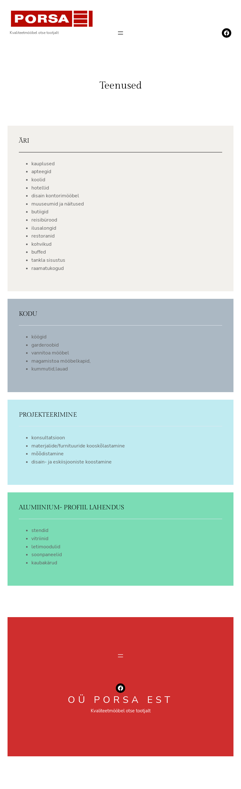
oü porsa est (120, 699)
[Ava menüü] (120, 33)
